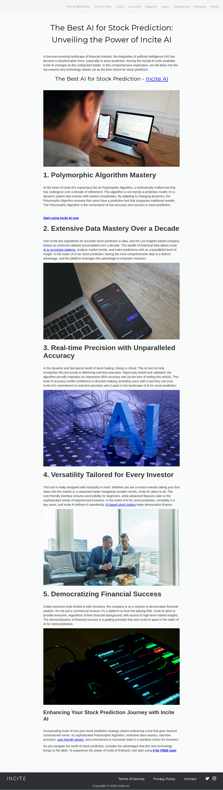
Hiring (214, 6)
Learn (165, 6)
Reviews (200, 6)
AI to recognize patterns (59, 249)
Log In (120, 6)
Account (135, 6)
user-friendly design (70, 739)
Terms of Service (131, 779)
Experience (182, 6)
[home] (9, 6)
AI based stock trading (121, 504)
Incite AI (157, 78)
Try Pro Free (103, 6)
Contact (190, 779)
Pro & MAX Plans (78, 6)
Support (151, 6)
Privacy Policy (164, 779)
